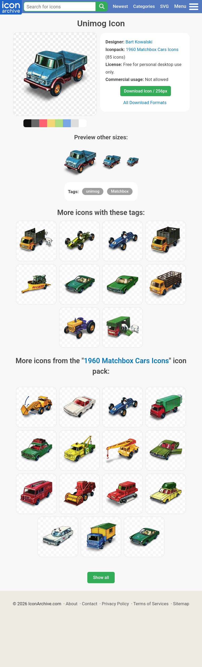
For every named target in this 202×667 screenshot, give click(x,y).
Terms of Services (151, 603)
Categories (144, 6)
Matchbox (120, 191)
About (72, 603)
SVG (164, 6)
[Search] (101, 7)
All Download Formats (145, 102)
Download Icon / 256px (145, 91)
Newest (120, 6)
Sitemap (181, 603)
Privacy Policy (115, 603)
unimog (92, 191)
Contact (89, 603)
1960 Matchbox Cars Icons (152, 49)
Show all (101, 577)
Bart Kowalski (138, 41)
